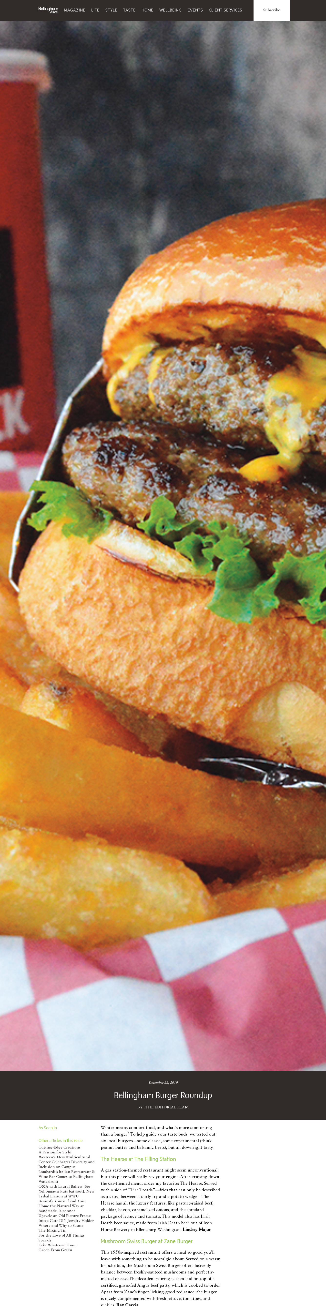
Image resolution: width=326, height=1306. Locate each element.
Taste (129, 10)
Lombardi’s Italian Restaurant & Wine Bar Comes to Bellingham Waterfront (67, 1177)
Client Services (225, 10)
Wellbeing (170, 10)
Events (195, 10)
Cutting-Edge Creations (60, 1148)
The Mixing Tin (53, 1231)
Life (95, 10)
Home (147, 10)
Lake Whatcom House (58, 1245)
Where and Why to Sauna (61, 1226)
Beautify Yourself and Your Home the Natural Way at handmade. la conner (62, 1206)
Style (111, 10)
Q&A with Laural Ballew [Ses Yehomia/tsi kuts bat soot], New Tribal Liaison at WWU (66, 1191)
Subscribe (271, 10)
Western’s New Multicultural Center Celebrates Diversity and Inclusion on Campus (67, 1162)
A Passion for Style (55, 1152)
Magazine (74, 10)
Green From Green (55, 1250)
